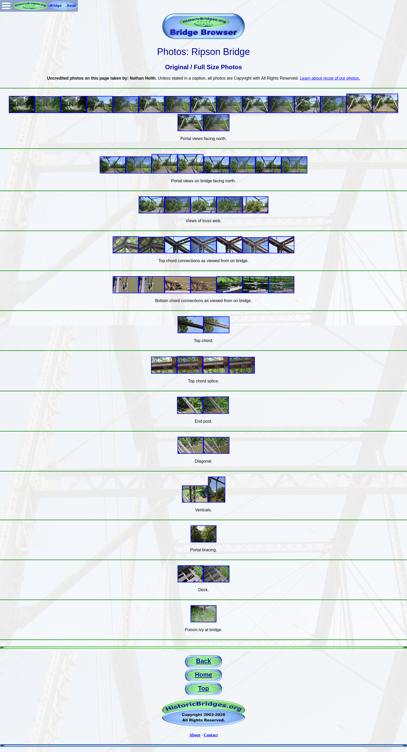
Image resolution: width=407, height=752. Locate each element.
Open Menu (6, 6)
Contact (211, 735)
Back (203, 660)
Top (203, 688)
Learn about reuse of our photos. (330, 78)
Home (203, 674)
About (194, 735)
